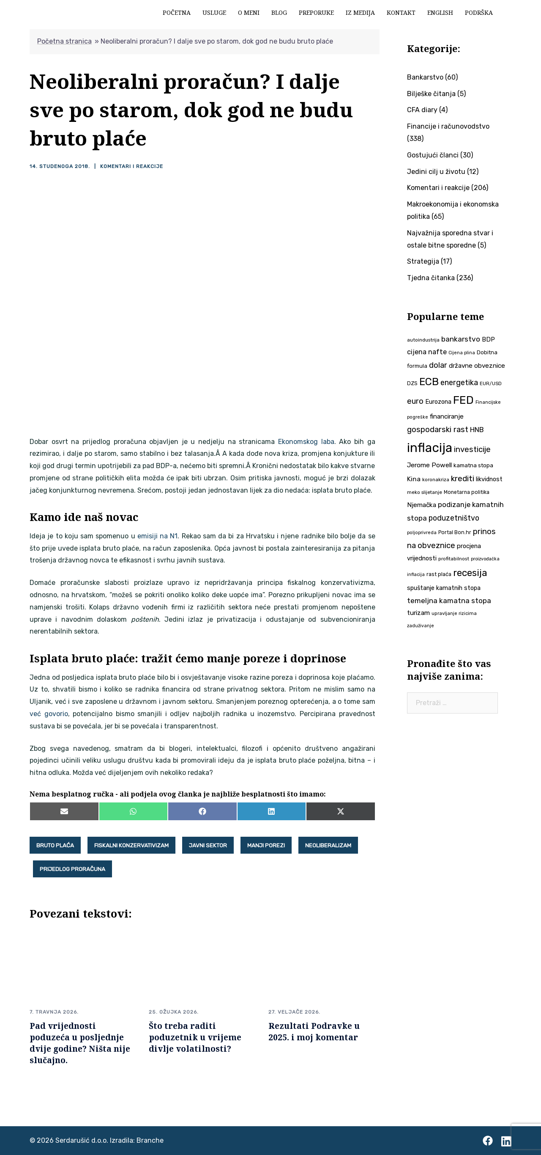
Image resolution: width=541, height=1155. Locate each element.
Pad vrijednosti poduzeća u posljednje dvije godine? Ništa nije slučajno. (80, 1043)
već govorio (49, 714)
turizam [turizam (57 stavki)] (418, 613)
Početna (177, 12)
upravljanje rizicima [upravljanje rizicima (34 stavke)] (454, 613)
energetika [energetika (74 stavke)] (459, 382)
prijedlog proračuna (72, 869)
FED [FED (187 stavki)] (463, 400)
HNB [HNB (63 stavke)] (477, 429)
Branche (150, 1140)
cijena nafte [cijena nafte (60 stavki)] (427, 352)
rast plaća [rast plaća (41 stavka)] (438, 574)
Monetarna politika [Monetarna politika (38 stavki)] (466, 492)
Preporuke (316, 12)
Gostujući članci (433, 155)
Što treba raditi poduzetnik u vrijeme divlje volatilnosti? (195, 1037)
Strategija (423, 261)
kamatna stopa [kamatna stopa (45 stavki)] (473, 465)
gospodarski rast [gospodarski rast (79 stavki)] (437, 429)
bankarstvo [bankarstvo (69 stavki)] (460, 339)
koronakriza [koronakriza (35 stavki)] (435, 479)
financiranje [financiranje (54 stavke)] (447, 416)
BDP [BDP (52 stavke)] (488, 339)
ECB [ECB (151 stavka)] (429, 381)
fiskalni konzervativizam (131, 845)
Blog (279, 12)
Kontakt (401, 12)
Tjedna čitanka (431, 278)
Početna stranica (64, 41)
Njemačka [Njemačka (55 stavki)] (421, 505)
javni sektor (208, 845)
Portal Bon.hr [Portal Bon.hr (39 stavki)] (454, 532)
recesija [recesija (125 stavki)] (470, 573)
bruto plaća (55, 845)
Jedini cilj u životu (436, 172)
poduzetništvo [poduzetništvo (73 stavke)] (454, 517)
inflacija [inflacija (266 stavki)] (429, 448)
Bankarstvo (425, 77)
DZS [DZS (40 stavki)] (412, 383)
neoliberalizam (328, 845)
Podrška (479, 12)
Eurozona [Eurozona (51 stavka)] (438, 401)
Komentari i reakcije (131, 166)
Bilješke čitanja (431, 94)
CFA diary (422, 110)
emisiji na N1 (157, 536)
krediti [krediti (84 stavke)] (462, 478)
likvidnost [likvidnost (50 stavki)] (489, 479)
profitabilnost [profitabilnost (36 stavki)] (453, 559)
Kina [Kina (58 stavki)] (414, 479)
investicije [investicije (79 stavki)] (472, 449)
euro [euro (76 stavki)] (415, 401)
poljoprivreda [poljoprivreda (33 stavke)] (422, 532)
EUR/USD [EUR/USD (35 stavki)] (491, 383)
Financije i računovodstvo (448, 126)
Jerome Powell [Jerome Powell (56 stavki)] (429, 465)
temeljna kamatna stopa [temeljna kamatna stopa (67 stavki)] (449, 600)
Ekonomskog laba (306, 442)
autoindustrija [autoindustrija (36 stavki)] (423, 340)
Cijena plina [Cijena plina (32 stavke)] (461, 353)
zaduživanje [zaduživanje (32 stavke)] (420, 625)
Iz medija (360, 12)
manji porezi (266, 845)
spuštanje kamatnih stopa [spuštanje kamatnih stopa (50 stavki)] (444, 588)
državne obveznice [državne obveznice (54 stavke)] (477, 365)
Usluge (214, 12)
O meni (249, 12)
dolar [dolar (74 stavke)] (438, 365)
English (440, 12)
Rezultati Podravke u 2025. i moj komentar (314, 1031)
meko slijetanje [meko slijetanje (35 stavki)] (424, 492)
